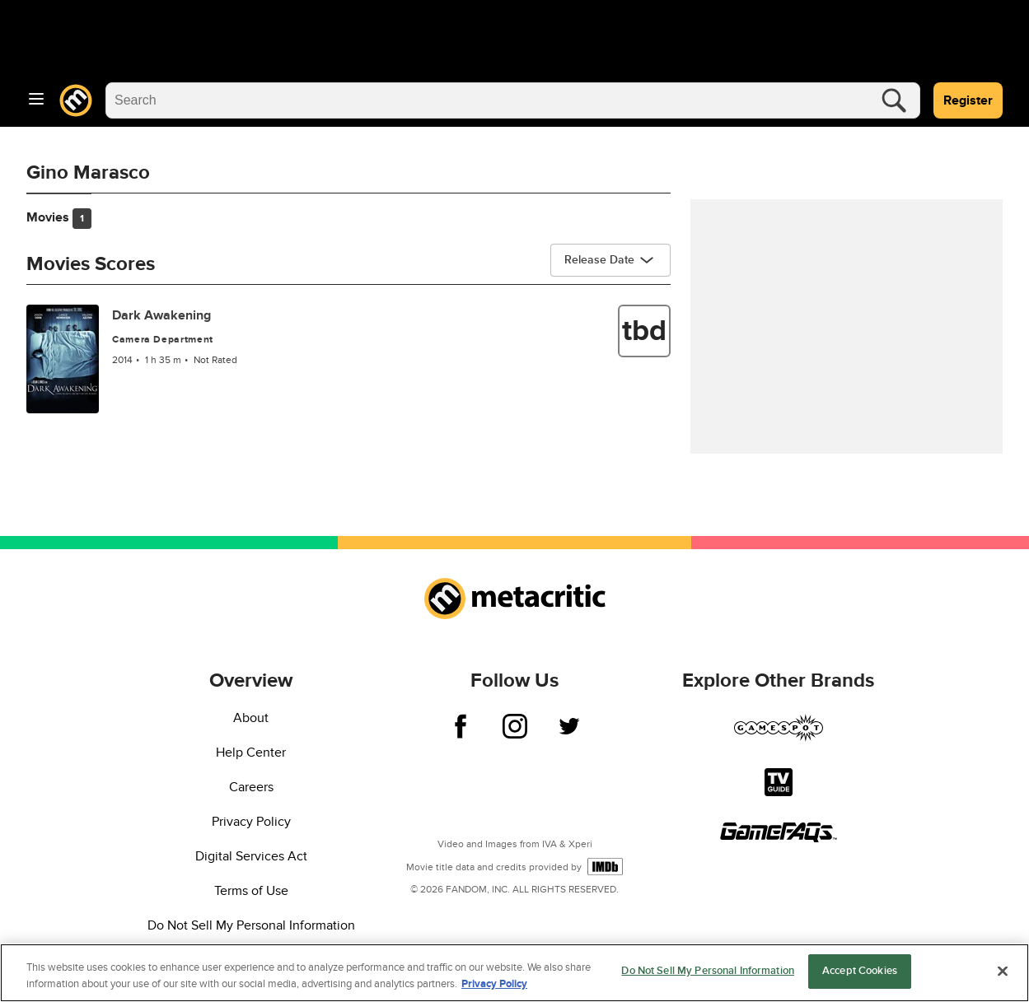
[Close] (1003, 971)
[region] (514, 973)
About (251, 718)
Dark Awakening (161, 315)
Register (968, 100)
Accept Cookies (859, 970)
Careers (251, 787)
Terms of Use (251, 891)
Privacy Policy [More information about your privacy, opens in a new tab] (494, 983)
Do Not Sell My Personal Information (251, 925)
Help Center (251, 752)
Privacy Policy (251, 821)
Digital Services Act (251, 856)
